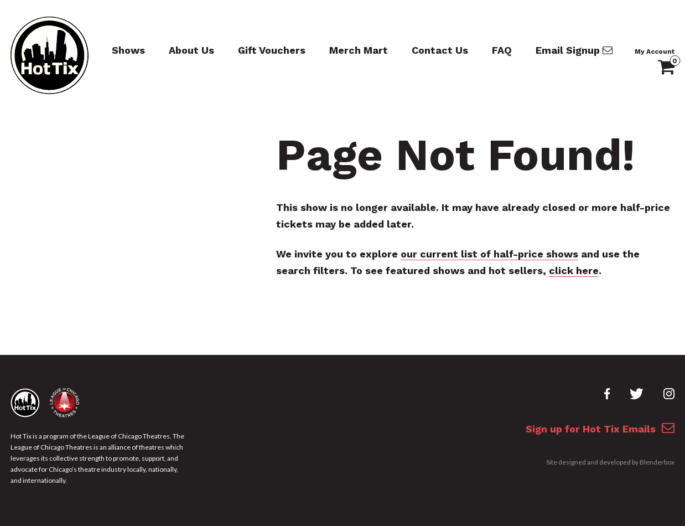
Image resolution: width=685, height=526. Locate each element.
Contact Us (440, 50)
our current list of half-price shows (489, 254)
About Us (191, 50)
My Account (654, 51)
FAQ (502, 50)
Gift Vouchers (271, 50)
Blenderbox (657, 462)
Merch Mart (358, 50)
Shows (128, 50)
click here (574, 270)
